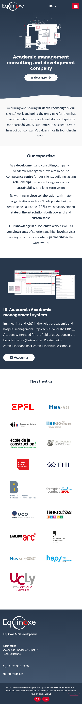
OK (37, 699)
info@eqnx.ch (15, 673)
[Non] (74, 694)
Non (46, 699)
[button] (75, 6)
